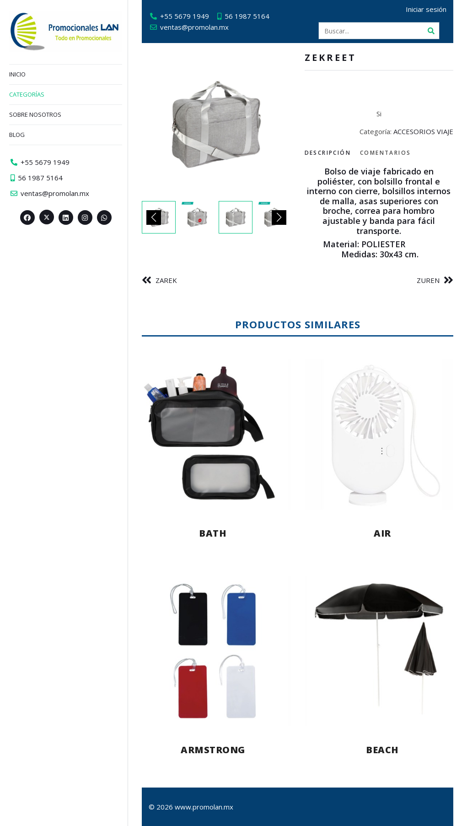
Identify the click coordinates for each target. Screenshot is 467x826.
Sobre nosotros (35, 114)
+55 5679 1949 (184, 16)
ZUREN (428, 280)
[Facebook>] (27, 217)
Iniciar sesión (426, 9)
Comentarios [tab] (385, 153)
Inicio (17, 74)
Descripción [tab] (328, 153)
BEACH (382, 750)
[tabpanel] (379, 213)
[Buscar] (431, 31)
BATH (212, 533)
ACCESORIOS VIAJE (423, 131)
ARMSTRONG (213, 750)
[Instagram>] (85, 217)
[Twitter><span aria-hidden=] (46, 217)
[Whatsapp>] (104, 217)
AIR (382, 533)
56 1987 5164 (247, 16)
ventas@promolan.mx (194, 27)
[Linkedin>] (66, 217)
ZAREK (166, 280)
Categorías (26, 94)
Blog (17, 134)
